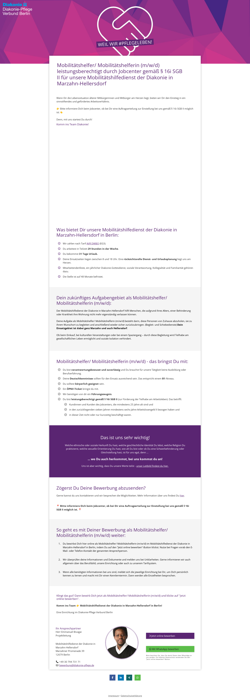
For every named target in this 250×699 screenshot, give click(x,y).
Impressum (113, 695)
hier (182, 495)
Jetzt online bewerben (162, 635)
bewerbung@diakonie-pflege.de (76, 665)
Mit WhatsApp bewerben (164, 649)
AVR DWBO (93, 243)
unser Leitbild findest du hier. (152, 465)
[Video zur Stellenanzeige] (125, 176)
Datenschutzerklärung (131, 695)
